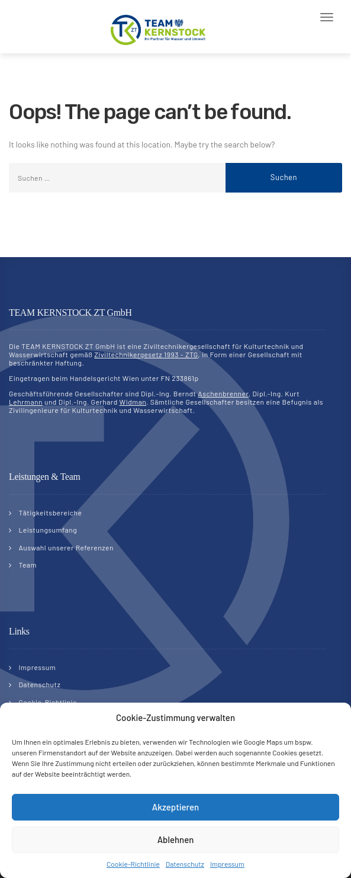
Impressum (227, 864)
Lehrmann (26, 402)
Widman (133, 402)
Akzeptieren (175, 807)
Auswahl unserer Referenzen (66, 547)
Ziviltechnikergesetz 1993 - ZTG (146, 354)
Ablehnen (175, 839)
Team (28, 564)
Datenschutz (185, 864)
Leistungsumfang (48, 529)
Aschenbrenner (223, 393)
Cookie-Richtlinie (133, 864)
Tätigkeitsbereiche (50, 512)
